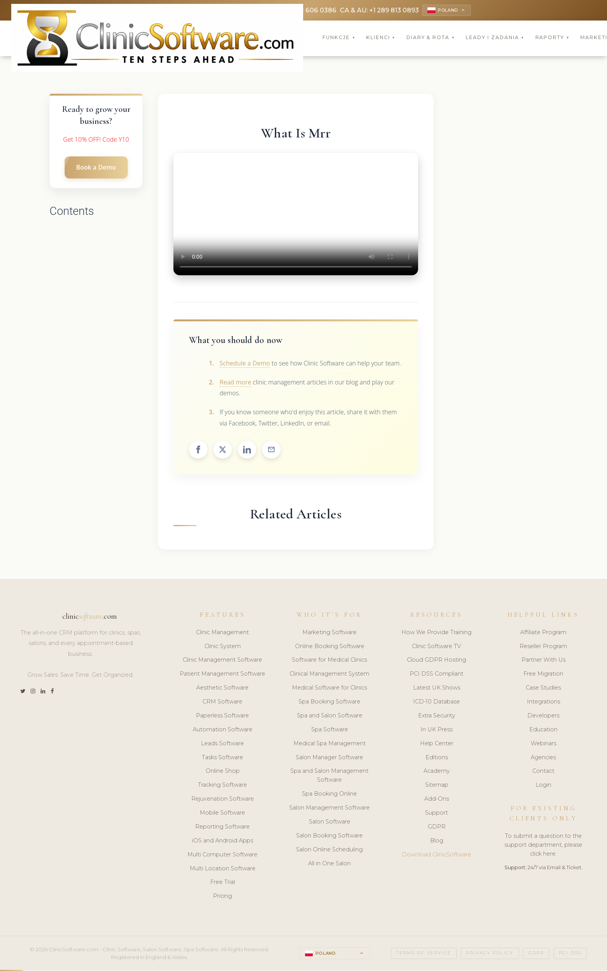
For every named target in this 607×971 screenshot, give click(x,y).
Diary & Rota (430, 38)
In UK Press (436, 730)
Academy (437, 772)
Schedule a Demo (244, 364)
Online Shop (223, 772)
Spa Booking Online (329, 794)
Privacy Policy (489, 954)
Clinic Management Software (222, 660)
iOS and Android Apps (222, 841)
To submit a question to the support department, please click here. (543, 846)
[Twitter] (22, 692)
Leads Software (222, 744)
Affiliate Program (543, 633)
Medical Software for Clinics (329, 688)
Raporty (552, 38)
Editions (436, 758)
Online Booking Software (329, 646)
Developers (543, 716)
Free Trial (222, 883)
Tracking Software (222, 785)
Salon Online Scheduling (329, 850)
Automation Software (222, 730)
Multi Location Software (222, 869)
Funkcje (338, 38)
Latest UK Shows (436, 688)
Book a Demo (96, 168)
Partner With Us (543, 660)
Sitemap (436, 785)
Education (543, 730)
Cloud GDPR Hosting (436, 660)
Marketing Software (329, 633)
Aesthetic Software (222, 688)
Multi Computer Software (222, 855)
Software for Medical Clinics (329, 660)
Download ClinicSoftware (436, 855)
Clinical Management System (329, 674)
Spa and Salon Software (329, 716)
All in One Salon (329, 864)
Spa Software (329, 730)
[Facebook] (52, 692)
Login (543, 785)
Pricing (222, 897)
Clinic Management (222, 633)
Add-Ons (436, 799)
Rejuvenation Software (222, 799)
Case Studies (543, 688)
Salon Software (329, 822)
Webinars (543, 744)
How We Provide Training (436, 633)
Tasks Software (222, 758)
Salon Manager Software (329, 758)
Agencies (543, 758)
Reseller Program (543, 646)
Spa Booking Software (329, 702)
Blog (436, 841)
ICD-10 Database (436, 702)
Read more (235, 383)
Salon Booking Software (329, 836)
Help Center (436, 744)
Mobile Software (222, 813)
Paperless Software (222, 716)
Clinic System (222, 646)
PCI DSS (570, 954)
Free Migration (543, 674)
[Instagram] (33, 692)
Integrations (543, 702)
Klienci (380, 38)
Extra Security (436, 716)
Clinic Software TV (436, 646)
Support (436, 813)
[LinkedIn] (43, 692)
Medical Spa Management (329, 744)
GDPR (437, 827)
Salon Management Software (329, 808)
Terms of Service (423, 954)
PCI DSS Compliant (436, 674)
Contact (543, 772)
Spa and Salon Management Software (329, 776)
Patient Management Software (222, 674)
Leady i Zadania (495, 38)
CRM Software (222, 702)
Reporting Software (222, 827)
